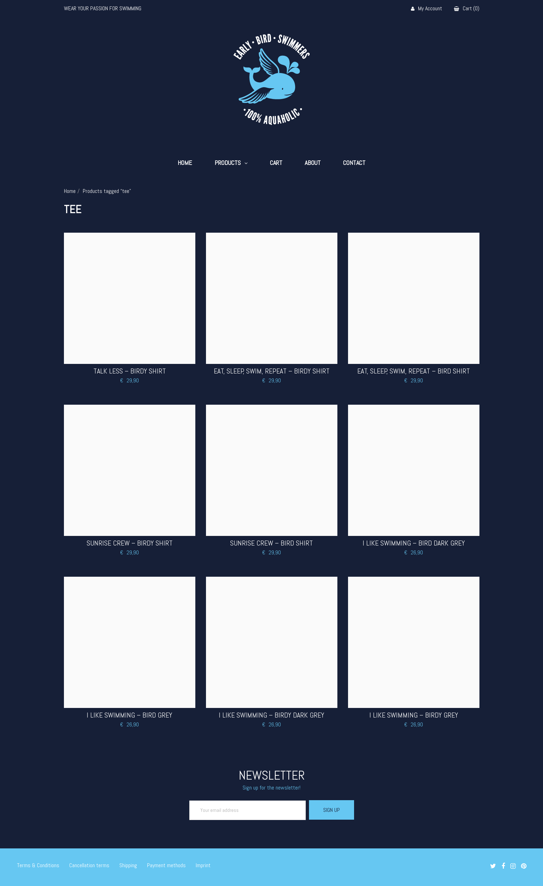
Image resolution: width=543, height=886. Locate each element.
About (313, 162)
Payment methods (166, 865)
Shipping (128, 865)
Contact (354, 162)
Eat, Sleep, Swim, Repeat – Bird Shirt (413, 371)
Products (228, 162)
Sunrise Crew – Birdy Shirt (130, 543)
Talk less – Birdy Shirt (129, 371)
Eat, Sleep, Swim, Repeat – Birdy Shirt (272, 371)
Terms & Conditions (38, 865)
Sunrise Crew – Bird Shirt (271, 543)
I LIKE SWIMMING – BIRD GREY (129, 715)
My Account (426, 8)
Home (185, 162)
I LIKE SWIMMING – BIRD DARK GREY (414, 543)
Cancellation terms (89, 865)
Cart (276, 162)
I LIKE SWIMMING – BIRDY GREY (413, 715)
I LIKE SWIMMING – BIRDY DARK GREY (271, 715)
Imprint (203, 865)
